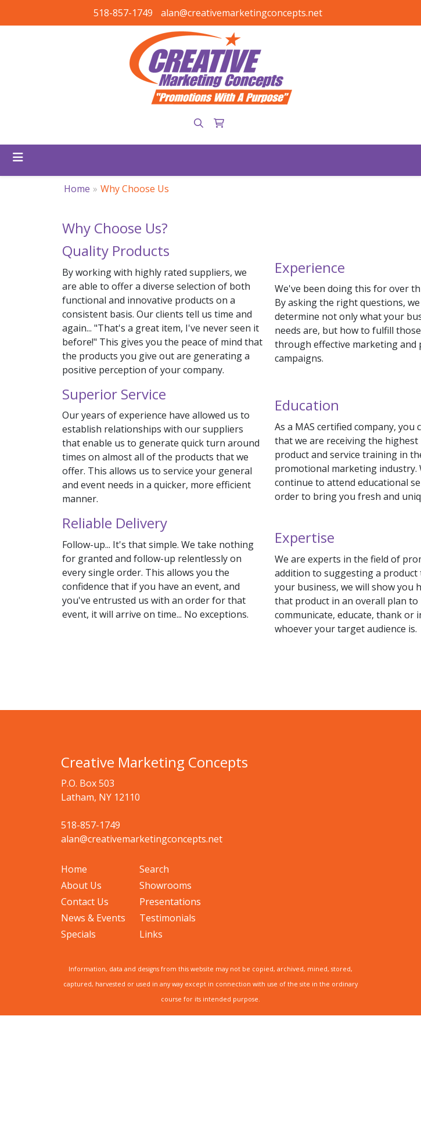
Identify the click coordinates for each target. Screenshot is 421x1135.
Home (77, 188)
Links (151, 934)
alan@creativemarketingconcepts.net (241, 12)
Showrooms (165, 885)
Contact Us (85, 901)
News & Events (93, 917)
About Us (81, 885)
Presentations (170, 901)
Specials (78, 934)
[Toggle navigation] (18, 157)
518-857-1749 (123, 12)
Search (154, 869)
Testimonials (167, 917)
